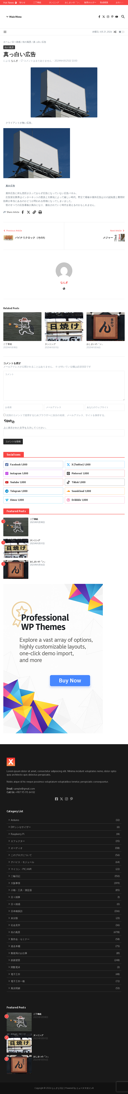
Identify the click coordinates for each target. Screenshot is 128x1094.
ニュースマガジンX (85, 1088)
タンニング (50, 344)
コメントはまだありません (38, 60)
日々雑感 (16, 42)
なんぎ (14, 60)
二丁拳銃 (7, 344)
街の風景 (26, 42)
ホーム (6, 42)
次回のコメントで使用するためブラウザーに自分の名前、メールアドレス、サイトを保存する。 (56, 415)
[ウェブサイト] (64, 288)
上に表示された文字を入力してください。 (25, 427)
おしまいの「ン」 (95, 344)
